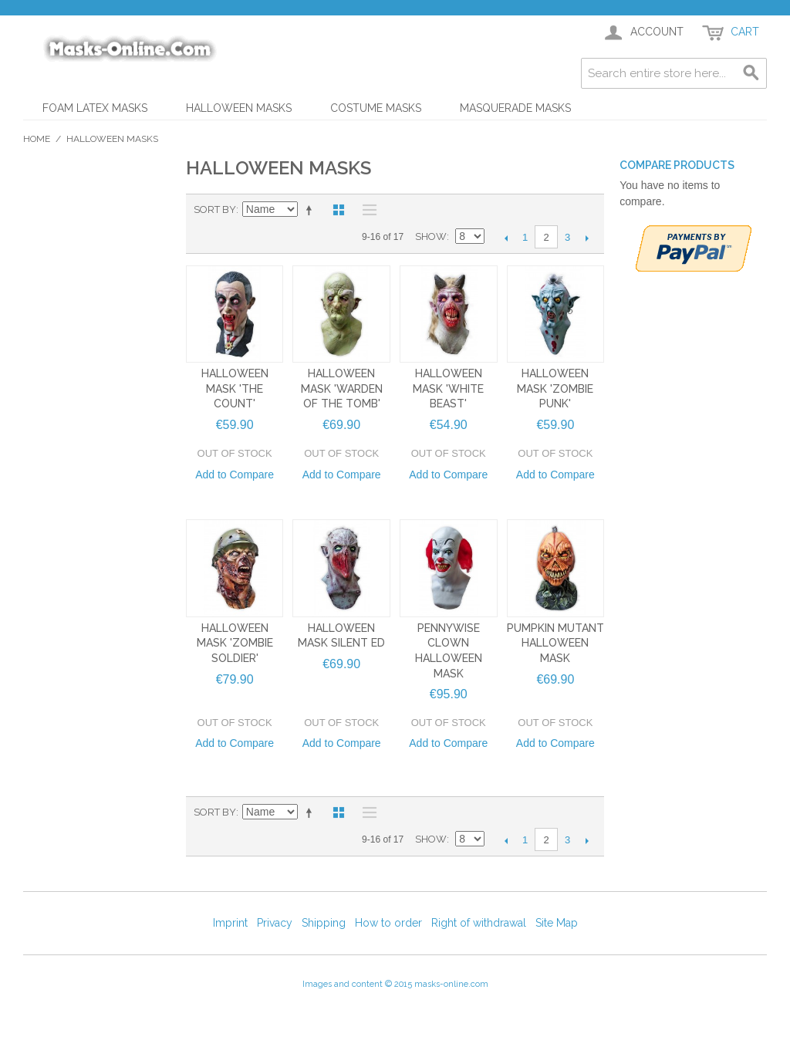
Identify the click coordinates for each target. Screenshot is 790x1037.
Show (431, 236)
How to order (388, 923)
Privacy (274, 923)
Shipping (324, 923)
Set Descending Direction (311, 209)
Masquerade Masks (515, 108)
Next (586, 237)
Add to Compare (234, 474)
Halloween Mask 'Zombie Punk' (555, 388)
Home (36, 138)
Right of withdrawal (478, 923)
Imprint (230, 923)
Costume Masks (375, 108)
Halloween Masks (239, 108)
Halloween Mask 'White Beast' (448, 388)
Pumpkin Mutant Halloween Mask (555, 643)
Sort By (215, 209)
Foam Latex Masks (94, 108)
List (365, 209)
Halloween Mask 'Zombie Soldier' (235, 643)
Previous (505, 237)
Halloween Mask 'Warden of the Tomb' (342, 388)
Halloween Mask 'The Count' (234, 388)
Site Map (556, 923)
